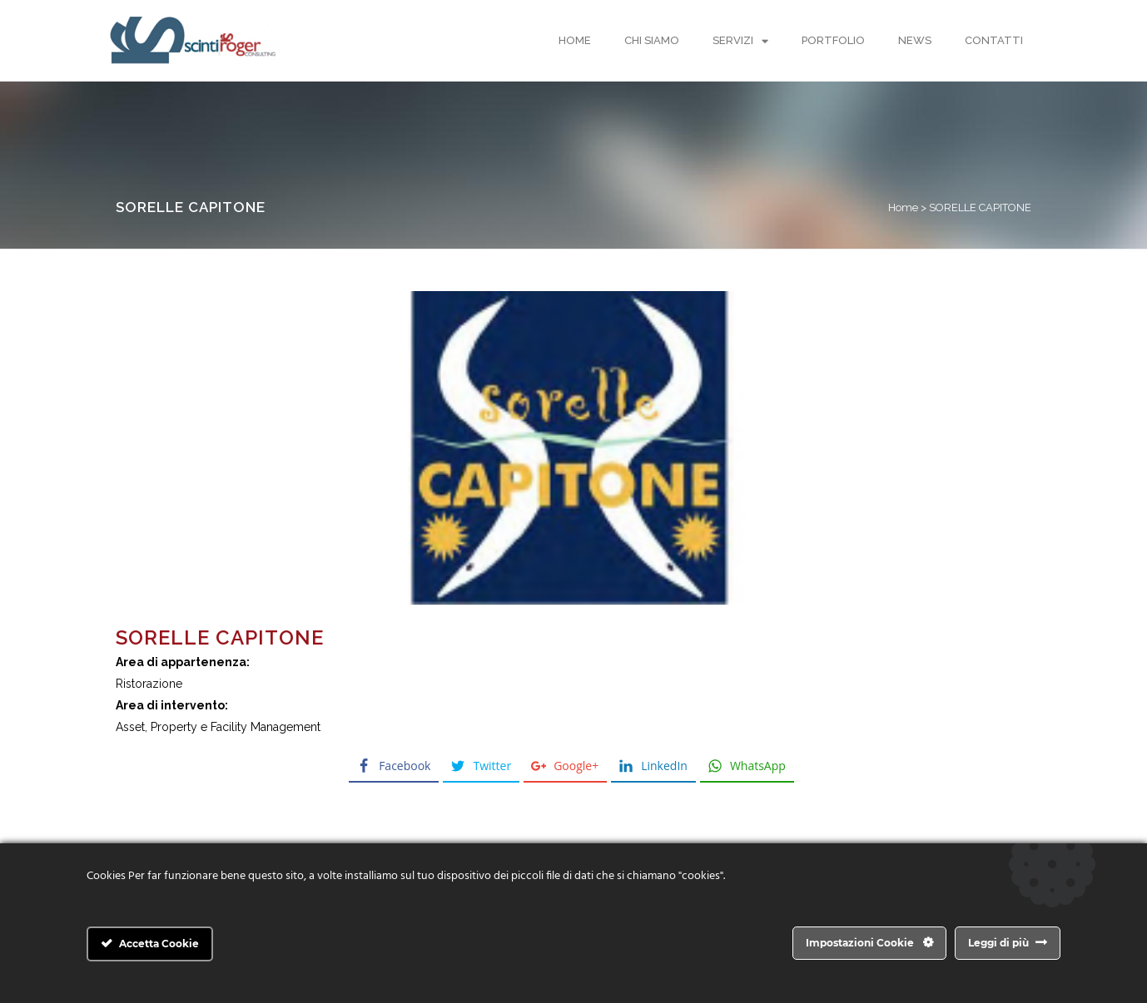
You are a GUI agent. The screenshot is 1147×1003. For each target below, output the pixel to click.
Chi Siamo (651, 40)
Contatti (994, 40)
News (914, 40)
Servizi (740, 41)
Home (575, 40)
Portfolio (833, 40)
